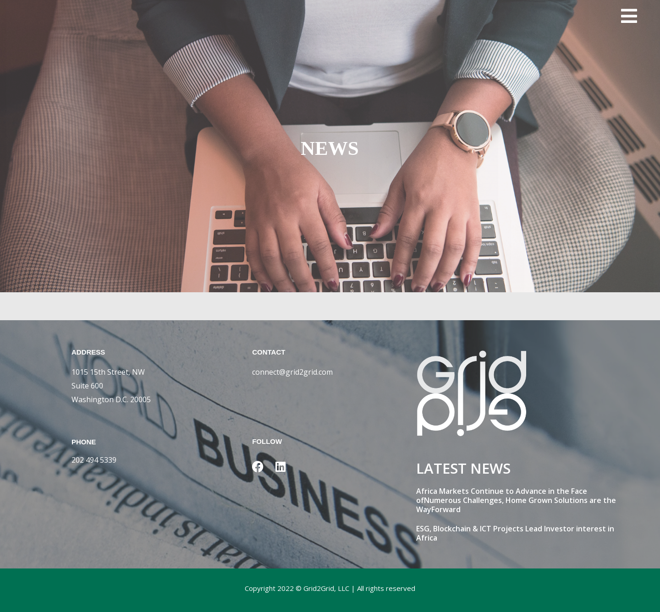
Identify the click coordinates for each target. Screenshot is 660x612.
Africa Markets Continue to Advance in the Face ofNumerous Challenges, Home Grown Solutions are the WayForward (516, 500)
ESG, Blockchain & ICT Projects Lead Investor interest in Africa (515, 533)
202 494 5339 (94, 460)
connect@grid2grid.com (292, 372)
